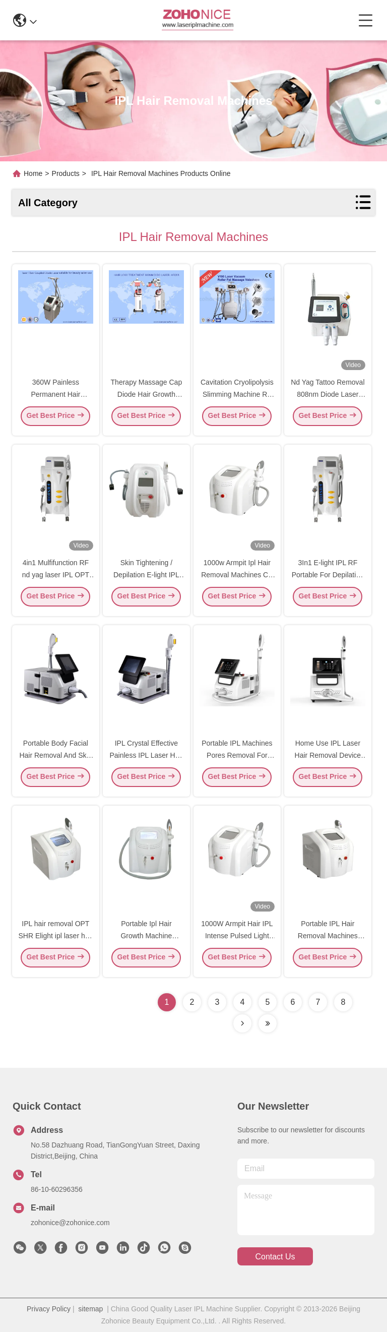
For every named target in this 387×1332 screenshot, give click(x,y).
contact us (275, 1256)
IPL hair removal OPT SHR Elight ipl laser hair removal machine (55, 939)
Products (66, 173)
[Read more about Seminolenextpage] (242, 1023)
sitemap (90, 1309)
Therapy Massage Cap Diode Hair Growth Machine (146, 397)
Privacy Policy (49, 1309)
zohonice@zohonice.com (70, 1223)
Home (33, 173)
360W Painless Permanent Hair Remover (55, 397)
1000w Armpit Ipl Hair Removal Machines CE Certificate (237, 578)
